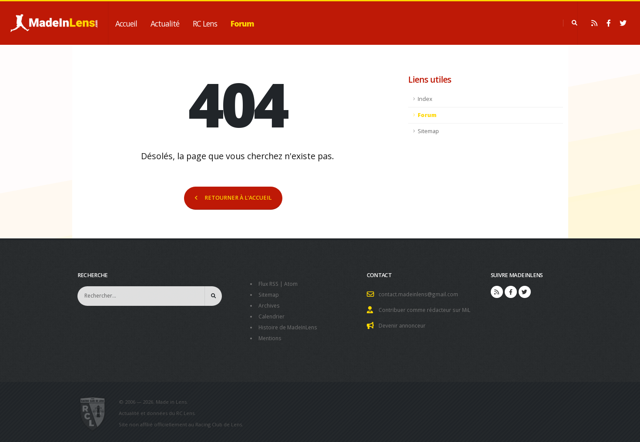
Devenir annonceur (404, 324)
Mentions (270, 335)
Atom (293, 283)
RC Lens (205, 23)
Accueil (126, 23)
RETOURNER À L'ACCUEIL (233, 197)
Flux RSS (269, 283)
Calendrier (272, 314)
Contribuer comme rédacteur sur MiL (426, 309)
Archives (269, 304)
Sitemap (428, 131)
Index (425, 99)
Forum (242, 23)
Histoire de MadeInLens (289, 325)
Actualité (165, 23)
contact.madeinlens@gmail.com (419, 294)
